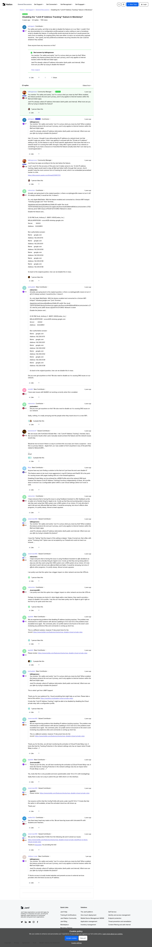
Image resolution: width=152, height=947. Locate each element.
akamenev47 (32, 431)
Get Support (39, 4)
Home (22, 10)
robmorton (31, 190)
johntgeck (31, 26)
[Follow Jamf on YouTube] (30, 922)
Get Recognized (67, 4)
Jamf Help (63, 912)
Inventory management (88, 924)
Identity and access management (119, 915)
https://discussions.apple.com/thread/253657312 (44, 175)
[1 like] (35, 109)
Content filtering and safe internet (119, 924)
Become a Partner (66, 928)
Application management (89, 921)
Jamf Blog (63, 921)
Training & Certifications (68, 915)
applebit (30, 616)
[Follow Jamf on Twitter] (22, 922)
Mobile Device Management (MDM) (92, 918)
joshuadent (31, 287)
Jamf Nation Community (68, 918)
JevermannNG (32, 519)
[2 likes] (36, 421)
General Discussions (25, 4)
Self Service (112, 912)
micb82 (30, 389)
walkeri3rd (31, 817)
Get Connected (52, 4)
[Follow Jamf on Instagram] (34, 922)
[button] (132, 4)
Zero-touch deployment (88, 915)
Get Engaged (80, 4)
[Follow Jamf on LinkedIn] (26, 922)
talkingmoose (32, 92)
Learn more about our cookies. (113, 934)
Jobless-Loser (32, 856)
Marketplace (64, 924)
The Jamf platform (87, 912)
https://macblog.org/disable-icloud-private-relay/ (57, 698)
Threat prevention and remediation (119, 921)
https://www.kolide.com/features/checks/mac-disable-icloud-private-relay (58, 632)
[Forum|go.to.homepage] (7, 4)
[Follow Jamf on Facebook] (37, 922)
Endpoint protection (114, 918)
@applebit (38, 845)
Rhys (29, 467)
